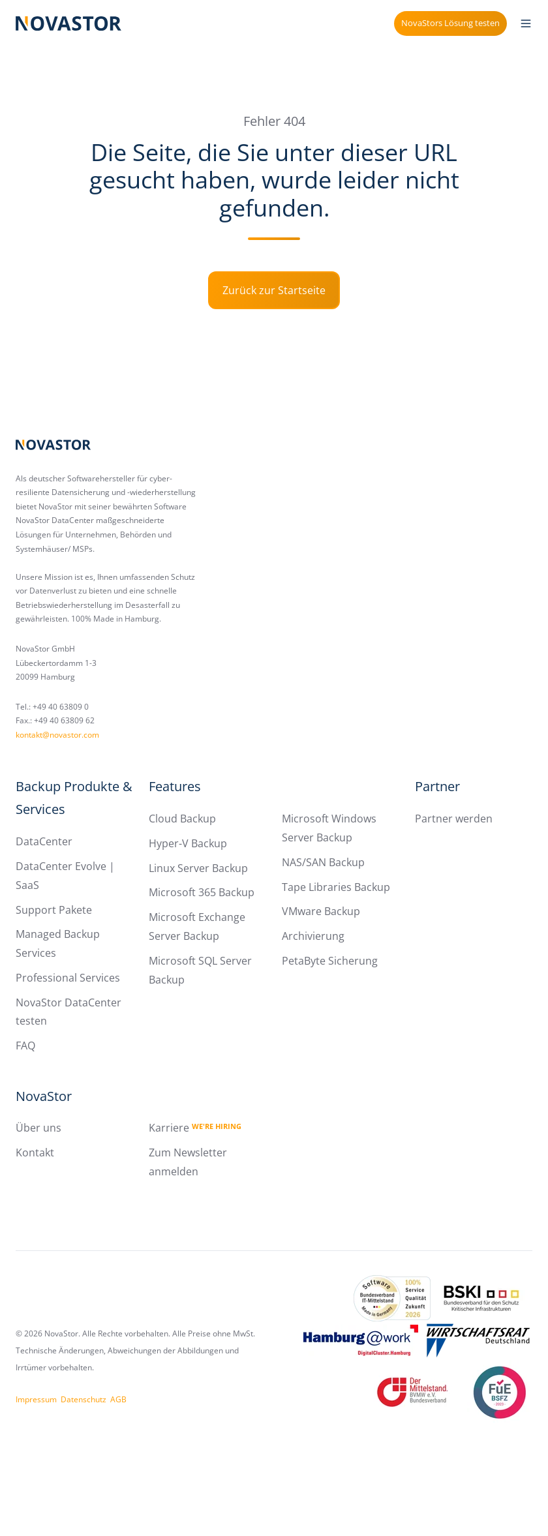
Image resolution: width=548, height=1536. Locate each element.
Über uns (38, 1128)
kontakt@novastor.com (57, 734)
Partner (437, 786)
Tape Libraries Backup (336, 887)
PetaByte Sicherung (330, 961)
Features (175, 786)
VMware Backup (321, 911)
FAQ (25, 1045)
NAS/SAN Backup (323, 862)
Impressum (36, 1399)
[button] (525, 23)
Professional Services (68, 978)
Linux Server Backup (198, 868)
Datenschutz (83, 1399)
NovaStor (44, 1096)
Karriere (195, 1128)
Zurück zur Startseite (274, 290)
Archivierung (313, 936)
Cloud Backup (182, 818)
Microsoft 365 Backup (201, 892)
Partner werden (454, 818)
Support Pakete (54, 910)
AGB (118, 1399)
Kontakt (35, 1152)
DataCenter (44, 841)
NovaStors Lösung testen (450, 23)
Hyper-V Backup (188, 843)
